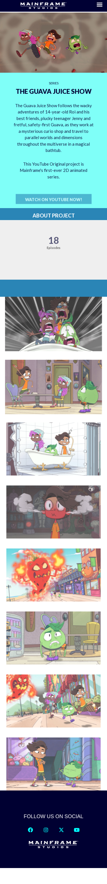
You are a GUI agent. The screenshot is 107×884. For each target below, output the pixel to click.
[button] (54, 205)
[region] (53, 146)
